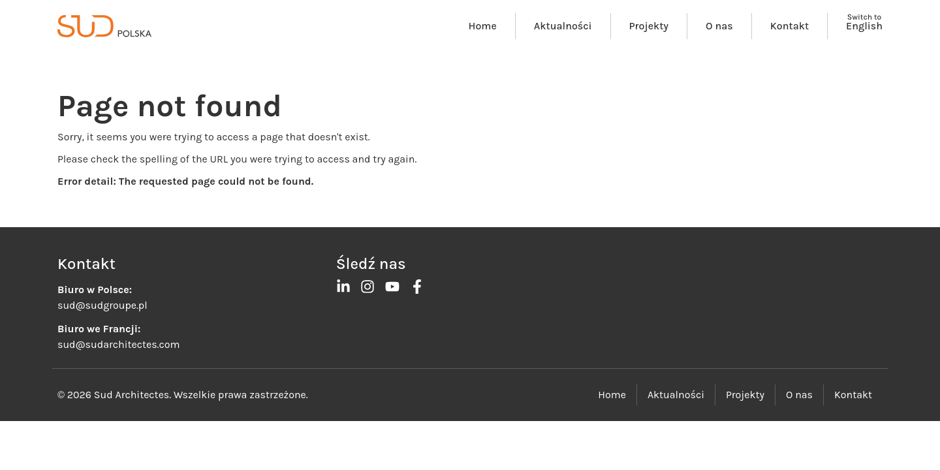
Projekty (648, 26)
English (864, 26)
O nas (719, 26)
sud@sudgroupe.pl (102, 305)
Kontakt (789, 26)
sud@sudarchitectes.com (118, 344)
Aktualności (563, 26)
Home (483, 26)
